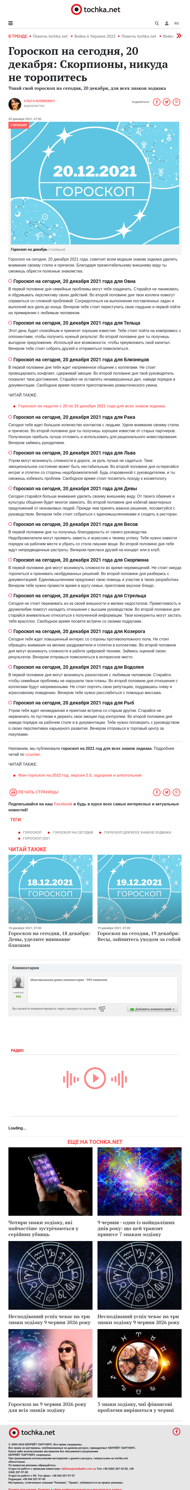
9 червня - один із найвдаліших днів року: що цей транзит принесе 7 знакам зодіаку (136, 1228)
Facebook (63, 804)
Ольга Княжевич (39, 101)
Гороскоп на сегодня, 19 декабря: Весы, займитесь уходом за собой (139, 936)
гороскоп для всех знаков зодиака (137, 832)
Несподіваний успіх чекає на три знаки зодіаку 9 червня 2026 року (49, 1319)
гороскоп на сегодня (73, 832)
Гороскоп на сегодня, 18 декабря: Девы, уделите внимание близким (49, 939)
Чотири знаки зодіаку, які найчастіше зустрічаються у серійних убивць (43, 1228)
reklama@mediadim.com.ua (78, 1468)
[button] (167, 23)
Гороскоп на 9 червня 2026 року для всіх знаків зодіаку (47, 1407)
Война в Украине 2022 (95, 36)
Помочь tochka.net (51, 36)
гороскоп (32, 832)
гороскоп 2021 (36, 838)
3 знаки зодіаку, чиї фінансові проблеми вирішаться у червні (135, 1407)
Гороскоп (18, 125)
